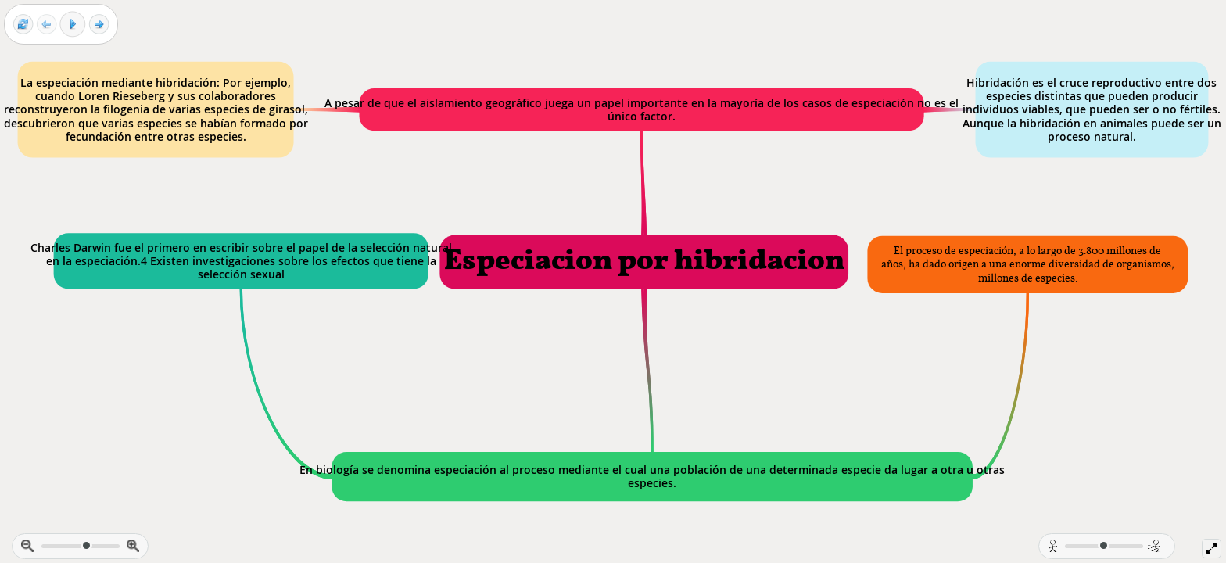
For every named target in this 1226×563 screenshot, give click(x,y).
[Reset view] (23, 24)
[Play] (72, 24)
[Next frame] (98, 24)
